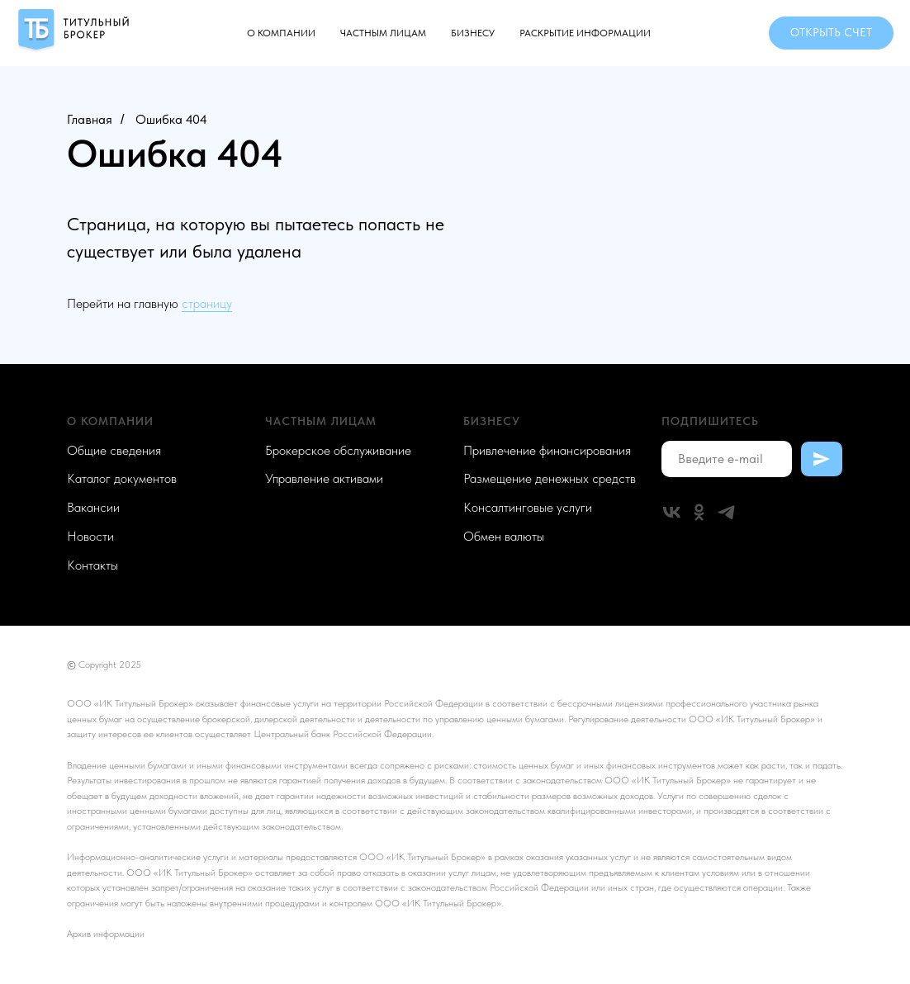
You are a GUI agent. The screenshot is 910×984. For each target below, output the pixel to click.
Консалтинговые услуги (527, 507)
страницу (207, 303)
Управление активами (324, 478)
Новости (90, 536)
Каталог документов (122, 478)
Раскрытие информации (585, 33)
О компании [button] (281, 33)
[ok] (699, 512)
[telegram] (726, 512)
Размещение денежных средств (549, 478)
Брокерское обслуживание (338, 450)
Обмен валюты (503, 536)
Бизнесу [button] (473, 33)
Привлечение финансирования (547, 450)
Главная (89, 119)
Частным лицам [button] (383, 33)
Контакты (92, 565)
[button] (831, 33)
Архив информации (106, 933)
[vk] (671, 512)
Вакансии (93, 507)
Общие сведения (114, 450)
